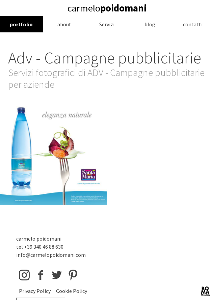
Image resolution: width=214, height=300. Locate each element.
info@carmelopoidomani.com (51, 254)
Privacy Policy (35, 291)
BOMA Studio (205, 291)
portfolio (21, 24)
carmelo (107, 8)
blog (149, 24)
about (64, 24)
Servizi (106, 24)
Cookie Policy (71, 291)
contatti (193, 24)
